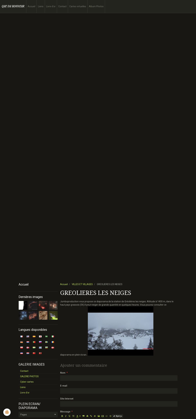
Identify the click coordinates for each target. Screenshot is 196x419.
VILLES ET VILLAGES (82, 284)
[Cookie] (7, 412)
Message (65, 411)
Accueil (31, 6)
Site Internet (66, 398)
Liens (40, 6)
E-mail (63, 385)
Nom (62, 372)
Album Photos (96, 6)
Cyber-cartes (27, 381)
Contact (62, 6)
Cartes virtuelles (77, 6)
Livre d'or (51, 6)
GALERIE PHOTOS (29, 376)
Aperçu (117, 416)
